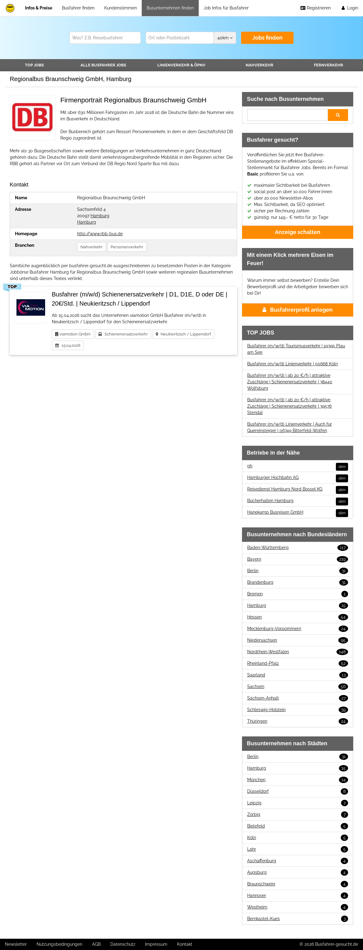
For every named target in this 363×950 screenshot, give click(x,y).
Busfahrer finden (78, 7)
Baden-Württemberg (297, 547)
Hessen (297, 617)
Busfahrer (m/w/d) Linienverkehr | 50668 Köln (292, 363)
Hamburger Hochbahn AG (297, 477)
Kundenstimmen (120, 7)
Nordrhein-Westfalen (297, 652)
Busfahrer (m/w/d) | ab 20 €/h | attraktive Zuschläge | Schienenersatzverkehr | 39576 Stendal (289, 406)
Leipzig (297, 803)
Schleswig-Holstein (297, 710)
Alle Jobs (103, 65)
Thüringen (297, 721)
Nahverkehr (259, 65)
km (225, 37)
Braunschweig (297, 884)
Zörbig (297, 814)
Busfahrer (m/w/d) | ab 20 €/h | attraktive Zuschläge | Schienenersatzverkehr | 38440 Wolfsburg (289, 382)
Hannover (297, 895)
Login (349, 7)
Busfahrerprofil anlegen (297, 310)
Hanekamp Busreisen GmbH (297, 512)
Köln (297, 838)
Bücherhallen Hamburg (297, 501)
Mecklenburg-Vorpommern (297, 629)
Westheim (297, 907)
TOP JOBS (34, 65)
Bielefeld (297, 826)
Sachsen (297, 686)
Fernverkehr (328, 65)
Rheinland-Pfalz (297, 663)
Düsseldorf (297, 791)
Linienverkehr (181, 65)
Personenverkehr (127, 247)
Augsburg (297, 872)
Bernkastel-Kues (297, 919)
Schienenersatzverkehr (123, 334)
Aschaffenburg (297, 861)
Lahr (297, 849)
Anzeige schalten (297, 232)
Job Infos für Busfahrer (226, 7)
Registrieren (315, 7)
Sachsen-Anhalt (297, 698)
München (297, 780)
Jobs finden (267, 37)
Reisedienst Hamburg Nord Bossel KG (297, 489)
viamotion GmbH (73, 334)
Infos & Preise (38, 7)
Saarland (297, 675)
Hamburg (100, 215)
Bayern (297, 559)
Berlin (297, 571)
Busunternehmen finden (170, 7)
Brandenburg (297, 582)
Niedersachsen (297, 640)
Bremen (297, 594)
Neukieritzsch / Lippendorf (183, 334)
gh (297, 466)
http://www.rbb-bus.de (100, 233)
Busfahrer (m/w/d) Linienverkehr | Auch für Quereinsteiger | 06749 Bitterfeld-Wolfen (289, 427)
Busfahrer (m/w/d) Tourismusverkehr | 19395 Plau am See (296, 349)
